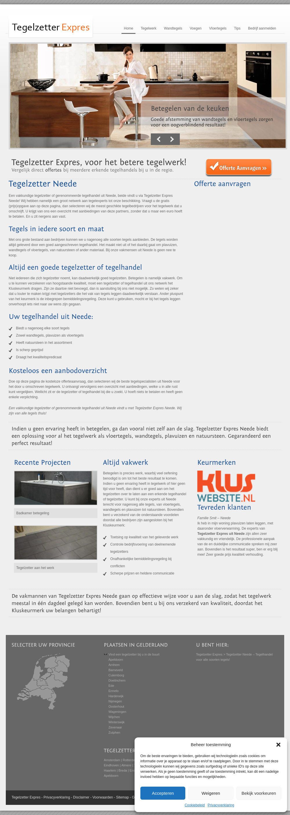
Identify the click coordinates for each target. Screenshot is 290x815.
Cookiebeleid (195, 805)
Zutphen (114, 732)
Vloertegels (217, 28)
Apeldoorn (115, 659)
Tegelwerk (148, 28)
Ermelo (113, 691)
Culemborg (116, 675)
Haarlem (110, 770)
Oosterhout (116, 706)
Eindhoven (111, 765)
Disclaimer (81, 797)
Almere (126, 765)
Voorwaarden (103, 797)
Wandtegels (173, 28)
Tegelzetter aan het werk (35, 568)
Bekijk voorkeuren (259, 793)
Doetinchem (117, 680)
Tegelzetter (20, 797)
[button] (278, 745)
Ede (111, 685)
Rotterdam (130, 760)
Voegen (196, 28)
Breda (123, 770)
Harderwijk (116, 696)
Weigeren (211, 793)
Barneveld (115, 670)
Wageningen (117, 711)
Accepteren (163, 793)
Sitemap (122, 797)
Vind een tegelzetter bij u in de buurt (134, 654)
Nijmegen (115, 701)
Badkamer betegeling (32, 513)
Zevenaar (115, 727)
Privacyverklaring (221, 805)
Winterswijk (116, 722)
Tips (237, 28)
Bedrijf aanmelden (262, 28)
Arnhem (114, 665)
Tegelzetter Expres (209, 654)
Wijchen (114, 717)
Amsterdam (112, 760)
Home (128, 28)
